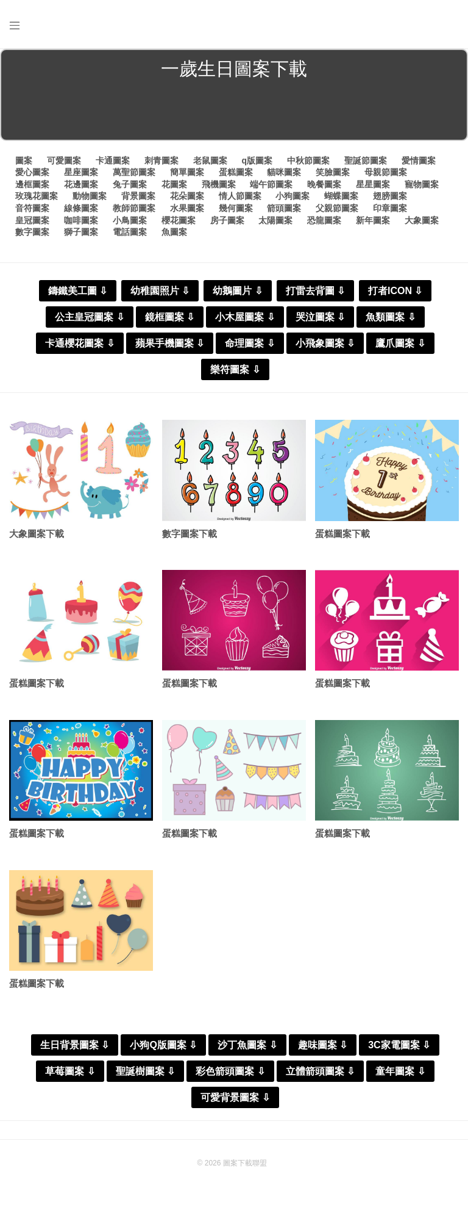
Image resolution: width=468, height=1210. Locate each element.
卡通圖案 (113, 160)
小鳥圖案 (130, 220)
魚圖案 (174, 232)
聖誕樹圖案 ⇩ (145, 1071)
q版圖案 (256, 160)
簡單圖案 (187, 172)
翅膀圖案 (390, 196)
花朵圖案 (187, 196)
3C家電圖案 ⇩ (399, 1045)
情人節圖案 (240, 196)
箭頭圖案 (284, 208)
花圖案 (174, 184)
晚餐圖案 (324, 184)
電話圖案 (130, 232)
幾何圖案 (236, 208)
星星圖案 (373, 184)
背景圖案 (138, 196)
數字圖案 (32, 232)
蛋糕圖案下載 (342, 533)
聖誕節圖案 (365, 160)
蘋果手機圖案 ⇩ (169, 343)
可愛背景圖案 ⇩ (234, 1097)
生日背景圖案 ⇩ (74, 1045)
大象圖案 (422, 220)
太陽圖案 (275, 220)
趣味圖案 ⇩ (322, 1045)
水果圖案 (187, 208)
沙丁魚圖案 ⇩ (247, 1045)
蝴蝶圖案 (341, 196)
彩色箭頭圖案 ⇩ (230, 1071)
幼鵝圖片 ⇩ (237, 291)
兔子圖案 (130, 184)
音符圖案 (32, 208)
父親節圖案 (337, 208)
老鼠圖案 (210, 160)
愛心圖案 (32, 172)
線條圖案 (81, 208)
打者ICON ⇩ (395, 291)
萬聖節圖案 (134, 172)
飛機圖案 (219, 184)
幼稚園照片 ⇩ (160, 291)
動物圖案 (90, 196)
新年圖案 (373, 220)
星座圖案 (81, 172)
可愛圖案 (64, 160)
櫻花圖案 (178, 220)
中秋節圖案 (308, 160)
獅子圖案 (81, 232)
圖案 (23, 160)
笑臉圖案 (333, 172)
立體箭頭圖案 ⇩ (320, 1071)
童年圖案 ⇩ (400, 1071)
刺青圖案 (161, 160)
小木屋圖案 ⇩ (244, 317)
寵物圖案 (422, 184)
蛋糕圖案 (236, 172)
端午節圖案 (271, 184)
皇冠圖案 (32, 220)
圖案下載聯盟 (245, 1163)
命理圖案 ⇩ (249, 343)
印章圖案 (390, 208)
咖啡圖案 (81, 220)
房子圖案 (227, 220)
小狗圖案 (292, 196)
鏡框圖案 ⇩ (169, 317)
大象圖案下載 (36, 533)
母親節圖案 (385, 172)
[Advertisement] (234, 112)
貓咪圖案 (284, 172)
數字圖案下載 (189, 533)
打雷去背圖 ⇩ (315, 291)
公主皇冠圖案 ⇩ (89, 317)
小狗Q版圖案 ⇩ (163, 1045)
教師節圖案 (134, 208)
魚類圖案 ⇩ (390, 317)
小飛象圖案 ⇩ (325, 343)
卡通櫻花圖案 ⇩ (79, 343)
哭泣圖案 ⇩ (320, 317)
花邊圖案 (81, 184)
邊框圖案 (32, 184)
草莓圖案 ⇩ (69, 1071)
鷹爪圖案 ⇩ (400, 343)
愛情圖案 (419, 160)
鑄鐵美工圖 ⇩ (77, 291)
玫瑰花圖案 (36, 196)
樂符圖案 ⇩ (235, 369)
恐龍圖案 (324, 220)
